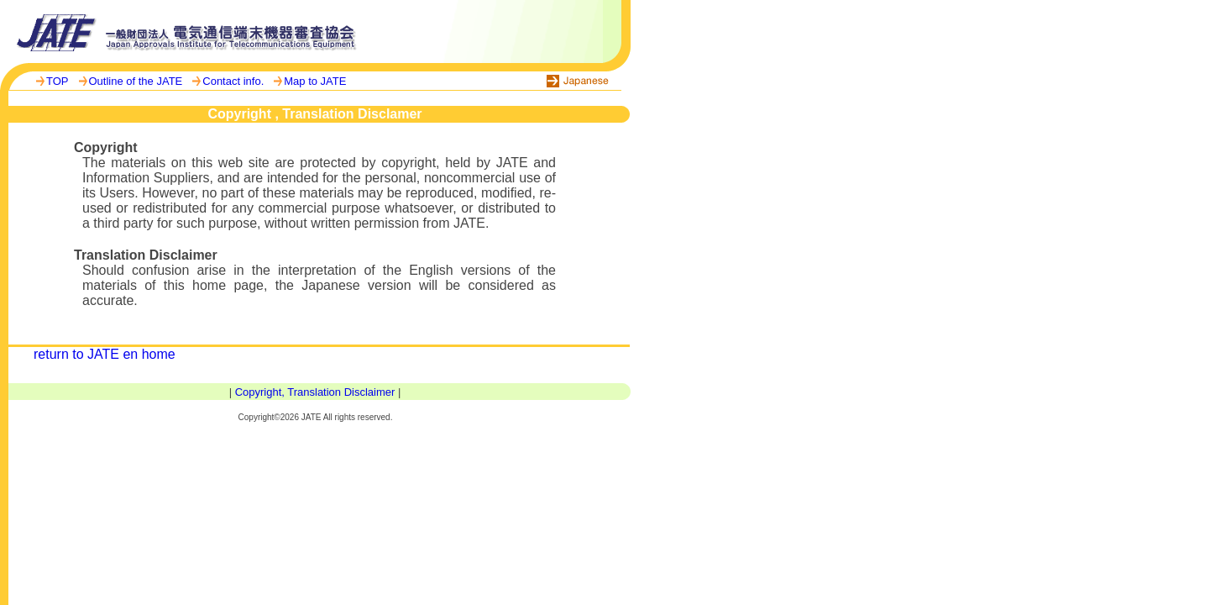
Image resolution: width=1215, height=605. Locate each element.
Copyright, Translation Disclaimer (315, 392)
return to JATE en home (104, 354)
